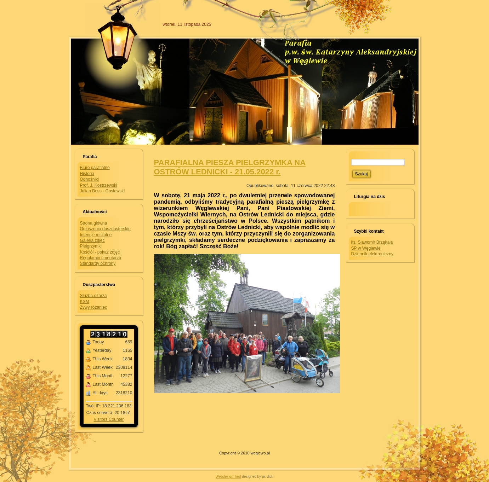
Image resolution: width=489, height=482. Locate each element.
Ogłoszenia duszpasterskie (105, 228)
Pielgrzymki (91, 246)
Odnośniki (89, 179)
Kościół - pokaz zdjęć (100, 252)
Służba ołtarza (93, 295)
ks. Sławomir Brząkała (372, 242)
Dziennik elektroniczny (372, 253)
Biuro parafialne (95, 167)
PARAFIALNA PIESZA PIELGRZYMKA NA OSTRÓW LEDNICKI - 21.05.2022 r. (230, 167)
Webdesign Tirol (228, 476)
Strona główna (93, 223)
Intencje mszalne (96, 234)
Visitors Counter (108, 419)
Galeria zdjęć (92, 240)
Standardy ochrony (98, 263)
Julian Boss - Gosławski (102, 190)
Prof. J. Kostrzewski (98, 185)
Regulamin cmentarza (100, 257)
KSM (84, 301)
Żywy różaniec (93, 307)
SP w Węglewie (366, 248)
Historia (87, 173)
